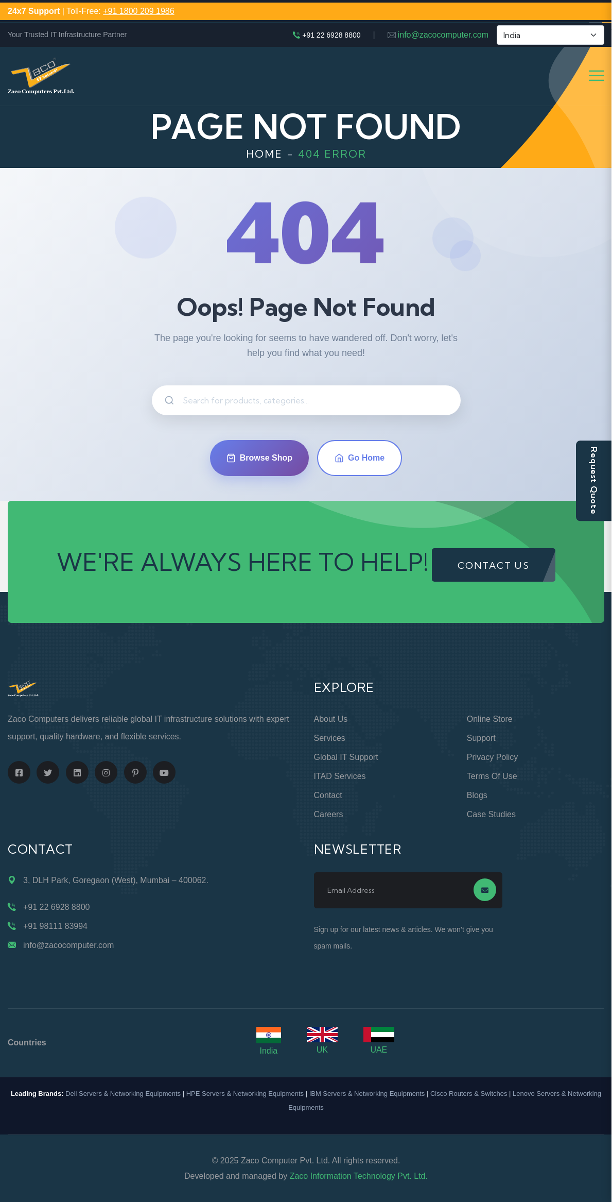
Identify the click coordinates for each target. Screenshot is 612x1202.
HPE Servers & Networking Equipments (245, 1093)
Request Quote (594, 480)
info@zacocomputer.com (443, 34)
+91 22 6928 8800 (331, 35)
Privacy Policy (492, 757)
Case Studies (491, 814)
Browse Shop (259, 458)
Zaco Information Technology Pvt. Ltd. (359, 1176)
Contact (328, 795)
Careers (328, 814)
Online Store (490, 719)
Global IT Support (346, 757)
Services (329, 738)
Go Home (359, 458)
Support (481, 738)
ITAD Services (340, 776)
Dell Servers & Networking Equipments (123, 1093)
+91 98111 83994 (55, 926)
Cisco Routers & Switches (469, 1093)
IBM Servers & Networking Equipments (367, 1093)
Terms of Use (492, 776)
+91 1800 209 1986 (138, 11)
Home (264, 153)
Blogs (477, 795)
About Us (331, 719)
